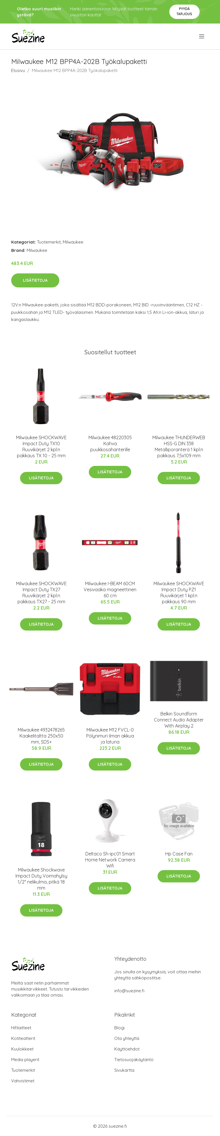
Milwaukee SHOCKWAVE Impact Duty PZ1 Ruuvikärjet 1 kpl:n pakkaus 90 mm (179, 592)
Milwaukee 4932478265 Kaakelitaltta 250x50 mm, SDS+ (41, 736)
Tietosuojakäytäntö (134, 1059)
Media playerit (25, 1059)
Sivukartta (124, 1070)
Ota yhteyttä (126, 1038)
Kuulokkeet (22, 1049)
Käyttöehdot (127, 1049)
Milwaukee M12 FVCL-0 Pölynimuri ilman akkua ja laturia (110, 736)
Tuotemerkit (49, 242)
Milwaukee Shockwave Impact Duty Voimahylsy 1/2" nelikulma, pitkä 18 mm (41, 879)
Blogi (119, 1027)
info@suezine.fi (129, 990)
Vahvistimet (22, 1081)
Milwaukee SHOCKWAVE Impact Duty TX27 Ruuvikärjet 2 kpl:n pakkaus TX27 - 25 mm (41, 592)
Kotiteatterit (23, 1038)
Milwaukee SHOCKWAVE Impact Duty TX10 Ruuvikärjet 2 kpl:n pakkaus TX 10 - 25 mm (41, 446)
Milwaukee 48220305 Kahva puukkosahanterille (110, 443)
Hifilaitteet (21, 1027)
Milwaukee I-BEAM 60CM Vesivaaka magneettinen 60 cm (110, 589)
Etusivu (18, 70)
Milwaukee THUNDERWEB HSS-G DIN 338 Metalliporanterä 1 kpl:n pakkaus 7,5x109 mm (178, 446)
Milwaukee (73, 242)
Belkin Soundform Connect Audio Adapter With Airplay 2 (179, 720)
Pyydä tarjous (184, 11)
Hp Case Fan (178, 854)
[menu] (202, 36)
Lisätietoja (35, 280)
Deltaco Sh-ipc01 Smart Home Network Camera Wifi (110, 860)
